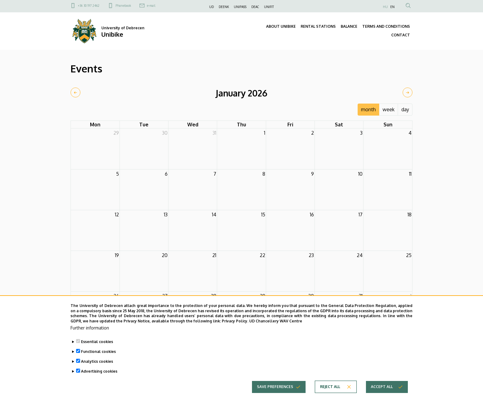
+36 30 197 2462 (88, 5)
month (368, 109)
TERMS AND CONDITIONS (386, 26)
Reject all (330, 397)
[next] (407, 92)
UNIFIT (269, 7)
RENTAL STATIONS (318, 26)
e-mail (151, 5)
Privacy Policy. (235, 331)
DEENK (224, 7)
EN (392, 7)
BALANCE (349, 26)
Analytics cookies (97, 372)
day (405, 109)
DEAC (255, 7)
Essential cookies (97, 352)
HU (385, 7)
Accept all (382, 397)
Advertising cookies (99, 382)
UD (211, 7)
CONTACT (400, 35)
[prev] (75, 92)
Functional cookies (98, 362)
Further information (90, 338)
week (389, 109)
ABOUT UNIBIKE (281, 26)
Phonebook (123, 5)
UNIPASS (240, 7)
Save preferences (275, 397)
